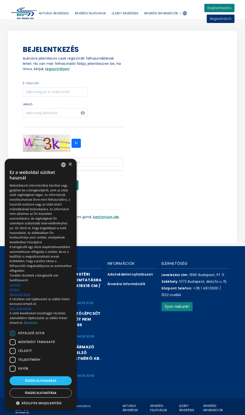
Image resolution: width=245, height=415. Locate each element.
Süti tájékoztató (20, 308)
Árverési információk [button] (161, 13)
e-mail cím (31, 83)
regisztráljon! (57, 68)
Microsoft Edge (20, 294)
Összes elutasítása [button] (40, 393)
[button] (187, 13)
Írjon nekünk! (177, 306)
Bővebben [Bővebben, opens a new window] (31, 323)
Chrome (15, 285)
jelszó (27, 104)
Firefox (14, 290)
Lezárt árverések (125, 13)
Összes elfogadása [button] (40, 381)
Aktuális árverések (54, 13)
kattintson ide (106, 217)
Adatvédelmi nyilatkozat (130, 274)
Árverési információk (126, 284)
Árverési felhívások (90, 13)
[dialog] (41, 284)
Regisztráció (220, 18)
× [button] (70, 164)
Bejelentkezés (219, 8)
